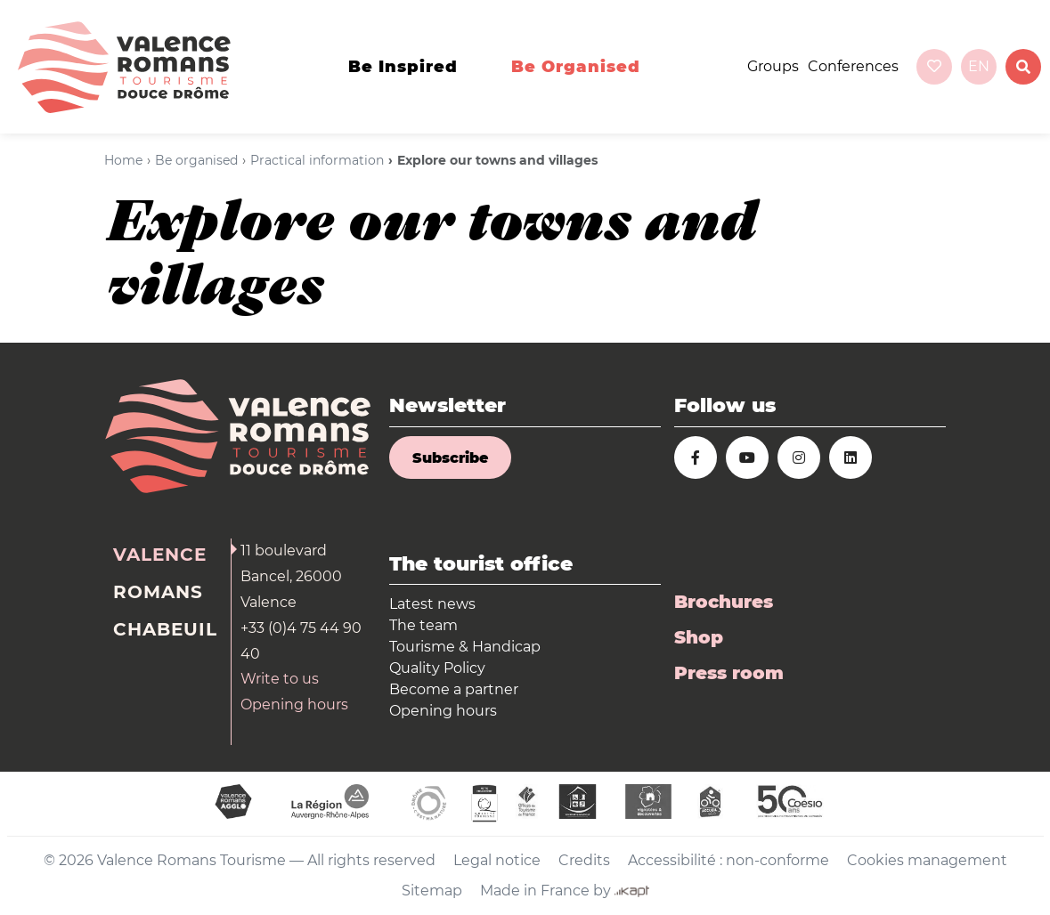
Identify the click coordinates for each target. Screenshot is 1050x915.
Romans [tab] (158, 592)
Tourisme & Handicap (465, 646)
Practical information (317, 160)
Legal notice (497, 860)
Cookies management (927, 860)
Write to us (279, 678)
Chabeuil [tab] (165, 629)
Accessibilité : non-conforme (728, 860)
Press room (729, 673)
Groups (773, 66)
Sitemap (432, 890)
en (978, 66)
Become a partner (453, 689)
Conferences (853, 66)
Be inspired (403, 67)
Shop (698, 637)
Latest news (432, 603)
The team (423, 625)
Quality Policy (437, 668)
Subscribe (450, 457)
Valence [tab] (160, 554)
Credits (584, 860)
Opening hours (294, 704)
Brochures (723, 601)
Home (123, 160)
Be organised (575, 67)
